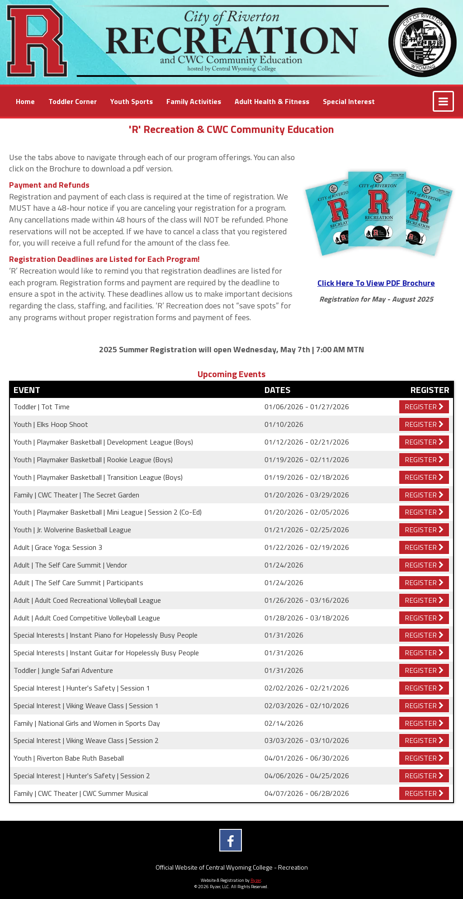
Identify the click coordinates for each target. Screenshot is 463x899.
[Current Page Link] (25, 101)
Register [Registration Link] (424, 406)
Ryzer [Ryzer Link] (255, 880)
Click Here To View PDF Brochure (376, 283)
